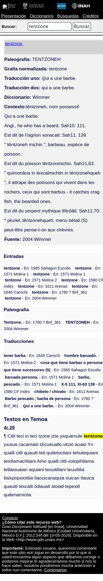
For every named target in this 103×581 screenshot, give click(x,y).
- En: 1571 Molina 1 (59, 274)
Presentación (13, 16)
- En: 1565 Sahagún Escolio (37, 268)
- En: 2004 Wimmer (31, 298)
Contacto (10, 518)
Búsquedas (68, 16)
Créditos (90, 16)
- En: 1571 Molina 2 (31, 280)
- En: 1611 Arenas (42, 286)
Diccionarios (42, 16)
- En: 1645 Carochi (32, 355)
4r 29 (9, 427)
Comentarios (55, 570)
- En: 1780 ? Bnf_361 (59, 292)
